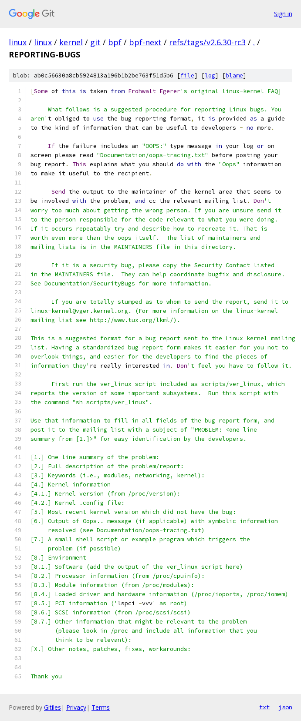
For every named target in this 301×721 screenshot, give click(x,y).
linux (18, 42)
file (187, 75)
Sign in (283, 14)
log (210, 75)
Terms (100, 707)
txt (264, 707)
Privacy (76, 707)
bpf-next (145, 42)
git (95, 42)
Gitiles (52, 707)
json (285, 707)
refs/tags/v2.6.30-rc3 (207, 42)
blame (234, 75)
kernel (71, 42)
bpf (115, 42)
